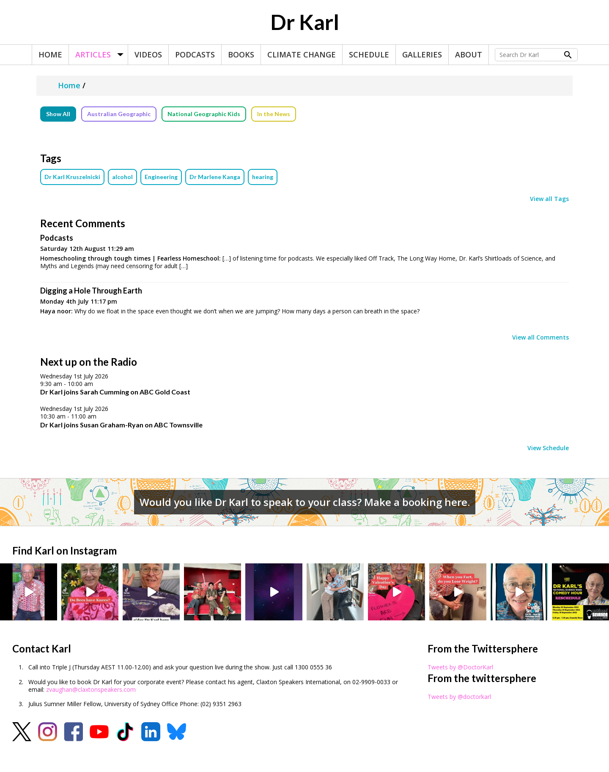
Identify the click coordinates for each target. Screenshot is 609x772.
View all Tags (549, 199)
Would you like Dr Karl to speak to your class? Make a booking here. (305, 502)
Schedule (369, 54)
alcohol (122, 176)
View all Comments (540, 337)
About (468, 54)
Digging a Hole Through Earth (91, 290)
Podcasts (195, 54)
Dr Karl (304, 22)
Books (241, 54)
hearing (262, 176)
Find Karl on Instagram (64, 550)
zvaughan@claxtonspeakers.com (91, 689)
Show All (58, 113)
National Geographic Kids (203, 113)
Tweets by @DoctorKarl (460, 667)
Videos (148, 54)
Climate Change (301, 54)
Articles (93, 54)
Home (50, 54)
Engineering (161, 176)
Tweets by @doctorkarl (459, 697)
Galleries (422, 54)
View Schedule (548, 448)
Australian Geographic (119, 113)
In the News (273, 113)
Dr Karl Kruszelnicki (72, 176)
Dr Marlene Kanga (214, 176)
